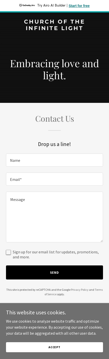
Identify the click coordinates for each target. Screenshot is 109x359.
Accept (54, 347)
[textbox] (54, 160)
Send (54, 272)
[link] (54, 28)
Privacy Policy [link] (79, 290)
